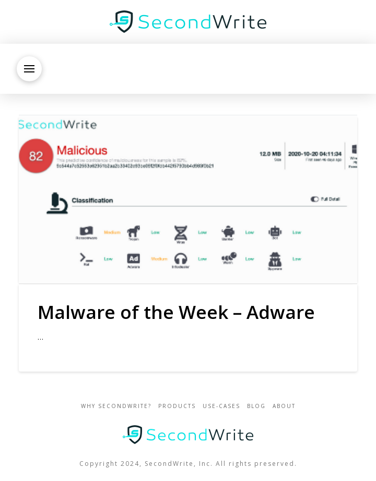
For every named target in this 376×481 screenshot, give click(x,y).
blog (256, 406)
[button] (29, 68)
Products (177, 406)
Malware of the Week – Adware (176, 312)
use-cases (221, 406)
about (284, 406)
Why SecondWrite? (116, 406)
